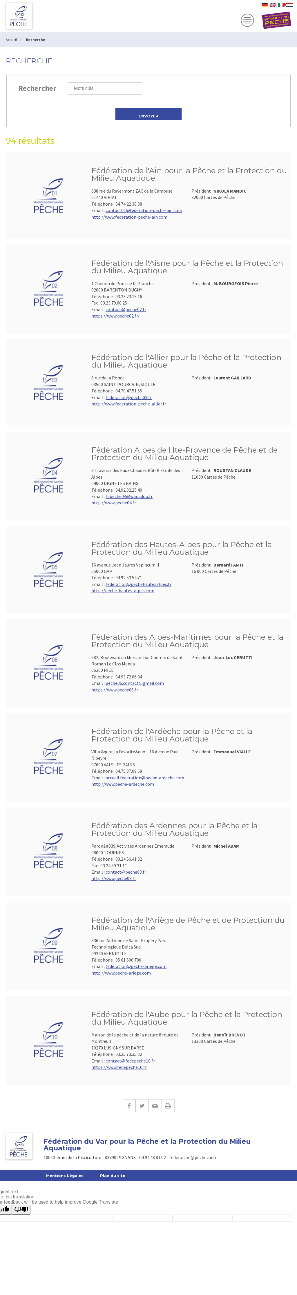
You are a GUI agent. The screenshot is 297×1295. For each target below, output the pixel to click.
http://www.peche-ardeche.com (122, 784)
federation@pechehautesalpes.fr (138, 584)
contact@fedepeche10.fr (130, 1061)
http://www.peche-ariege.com (121, 973)
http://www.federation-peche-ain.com (129, 217)
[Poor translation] (21, 1210)
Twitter (141, 1105)
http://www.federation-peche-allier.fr (128, 404)
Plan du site (112, 1175)
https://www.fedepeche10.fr (119, 1067)
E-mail (155, 1105)
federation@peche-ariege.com (136, 966)
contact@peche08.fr (126, 872)
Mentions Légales (65, 1175)
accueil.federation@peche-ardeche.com (145, 778)
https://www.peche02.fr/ (115, 316)
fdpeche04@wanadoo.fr (129, 496)
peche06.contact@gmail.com (135, 683)
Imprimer (168, 1105)
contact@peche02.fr (126, 309)
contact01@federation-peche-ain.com (144, 210)
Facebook (129, 1105)
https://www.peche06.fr (114, 690)
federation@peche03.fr (129, 397)
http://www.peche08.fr (113, 878)
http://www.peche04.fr (113, 503)
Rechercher (37, 88)
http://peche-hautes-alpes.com (122, 590)
